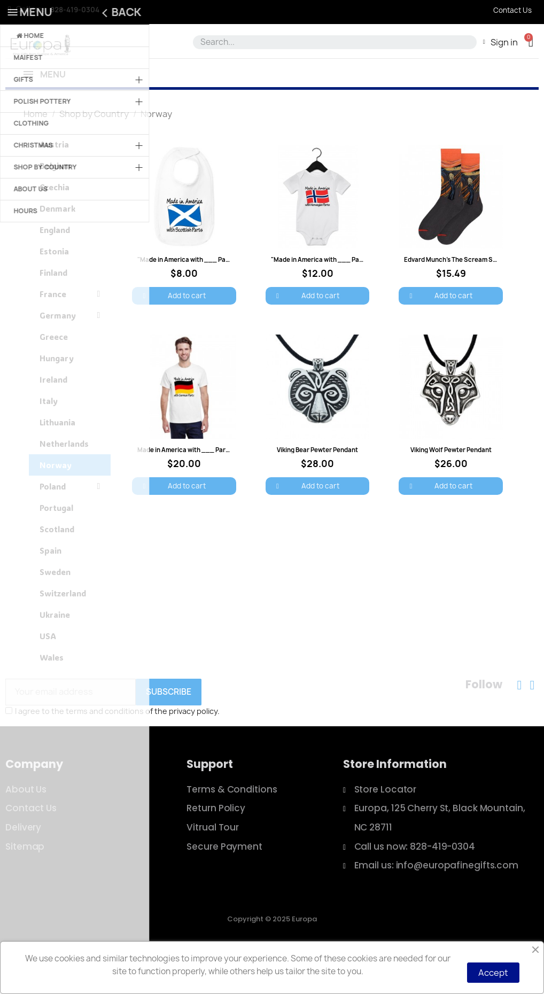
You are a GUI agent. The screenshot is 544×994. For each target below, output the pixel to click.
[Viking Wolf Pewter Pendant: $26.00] (450, 453)
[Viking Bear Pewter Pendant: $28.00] (317, 453)
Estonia (54, 289)
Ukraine (55, 653)
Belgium (55, 204)
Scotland (57, 567)
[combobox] (333, 42)
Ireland (53, 418)
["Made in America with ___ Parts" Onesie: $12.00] (317, 263)
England (55, 268)
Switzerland (63, 631)
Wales (52, 695)
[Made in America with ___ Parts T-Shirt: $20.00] (184, 453)
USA (48, 674)
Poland (70, 524)
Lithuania (57, 460)
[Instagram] (532, 723)
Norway (56, 503)
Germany (70, 353)
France (70, 332)
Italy (49, 439)
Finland (53, 311)
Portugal (56, 546)
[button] (531, 42)
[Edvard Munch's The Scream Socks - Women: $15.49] (450, 263)
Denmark (57, 247)
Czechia (54, 225)
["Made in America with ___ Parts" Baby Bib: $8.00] (184, 263)
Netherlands (64, 482)
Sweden (55, 610)
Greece (54, 375)
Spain (50, 589)
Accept (493, 973)
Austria (54, 182)
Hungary (57, 396)
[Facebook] (519, 723)
